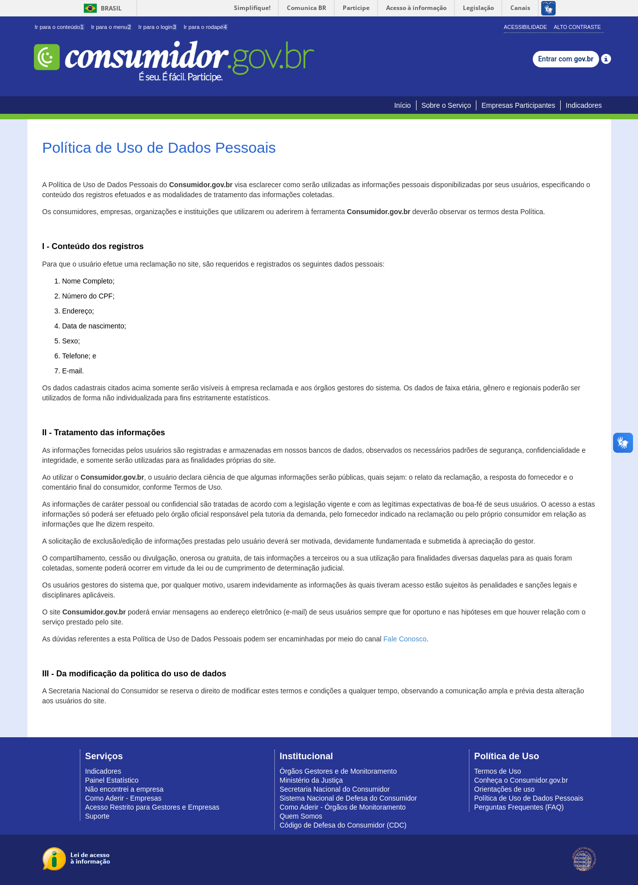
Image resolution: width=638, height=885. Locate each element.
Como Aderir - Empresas (123, 798)
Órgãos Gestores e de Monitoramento (338, 771)
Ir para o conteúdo (59, 27)
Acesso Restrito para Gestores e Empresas (152, 807)
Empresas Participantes (518, 105)
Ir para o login (157, 27)
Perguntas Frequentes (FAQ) (519, 807)
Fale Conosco (405, 639)
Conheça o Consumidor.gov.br (521, 780)
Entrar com (566, 59)
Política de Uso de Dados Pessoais (529, 798)
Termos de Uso (497, 771)
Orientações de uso (504, 789)
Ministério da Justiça (311, 780)
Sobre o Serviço (446, 105)
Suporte (97, 816)
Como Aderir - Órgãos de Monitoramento (343, 807)
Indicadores (584, 105)
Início (402, 105)
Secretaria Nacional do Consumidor (335, 789)
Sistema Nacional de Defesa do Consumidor (348, 798)
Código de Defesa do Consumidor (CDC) (343, 825)
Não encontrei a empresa (124, 789)
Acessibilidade (525, 27)
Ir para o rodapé (205, 27)
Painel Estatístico (112, 780)
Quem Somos (301, 816)
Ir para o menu (111, 27)
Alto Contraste (577, 27)
